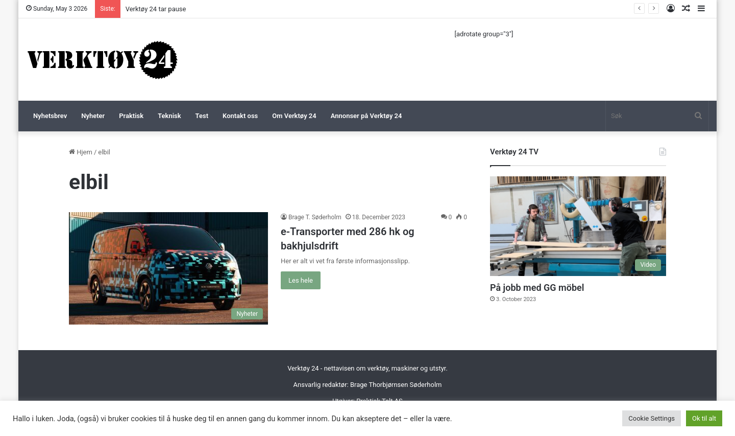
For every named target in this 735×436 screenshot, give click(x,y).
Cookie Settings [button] (651, 418)
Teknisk (169, 116)
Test (201, 116)
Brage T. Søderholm (314, 217)
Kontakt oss (240, 116)
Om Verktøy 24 (294, 116)
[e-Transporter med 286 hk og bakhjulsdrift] (168, 268)
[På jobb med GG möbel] (578, 226)
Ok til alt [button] (704, 418)
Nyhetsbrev (50, 116)
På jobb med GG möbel (537, 287)
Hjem (80, 152)
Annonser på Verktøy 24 (366, 116)
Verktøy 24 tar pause (156, 9)
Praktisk (131, 116)
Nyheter (93, 116)
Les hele (300, 280)
